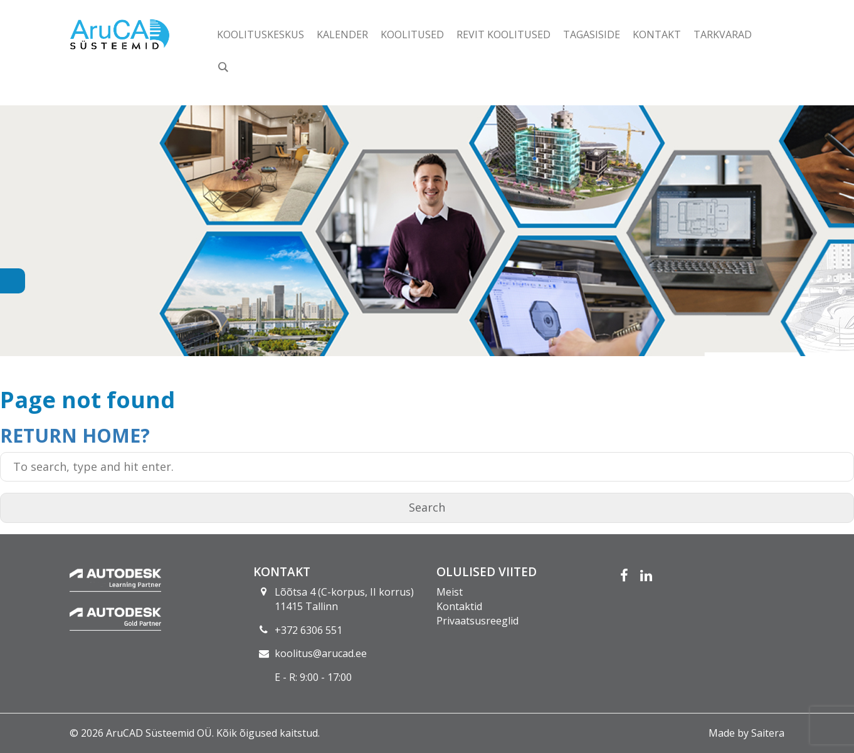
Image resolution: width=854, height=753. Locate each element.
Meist (449, 592)
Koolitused (412, 34)
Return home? (75, 435)
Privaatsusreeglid (477, 621)
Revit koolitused (503, 34)
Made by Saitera (746, 733)
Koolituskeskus (260, 34)
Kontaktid (459, 606)
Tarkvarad (722, 34)
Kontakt (657, 34)
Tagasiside (591, 34)
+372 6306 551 (308, 630)
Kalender (342, 34)
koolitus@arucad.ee (321, 653)
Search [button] (427, 507)
